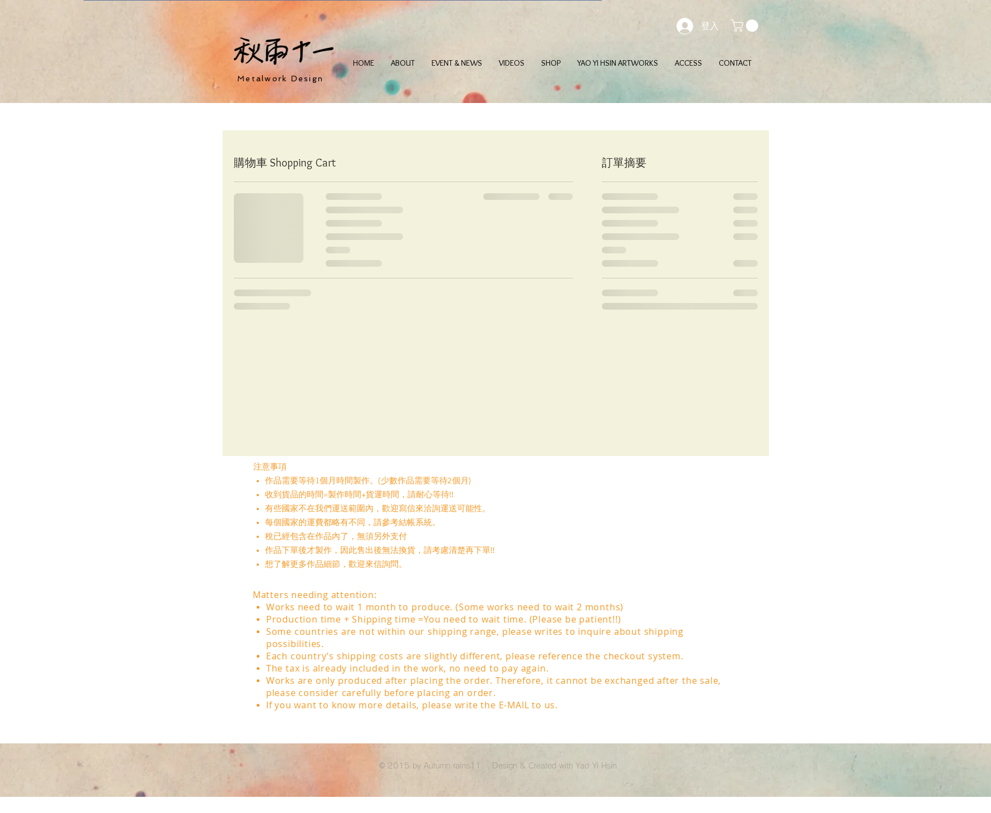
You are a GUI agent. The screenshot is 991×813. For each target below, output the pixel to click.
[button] (746, 25)
